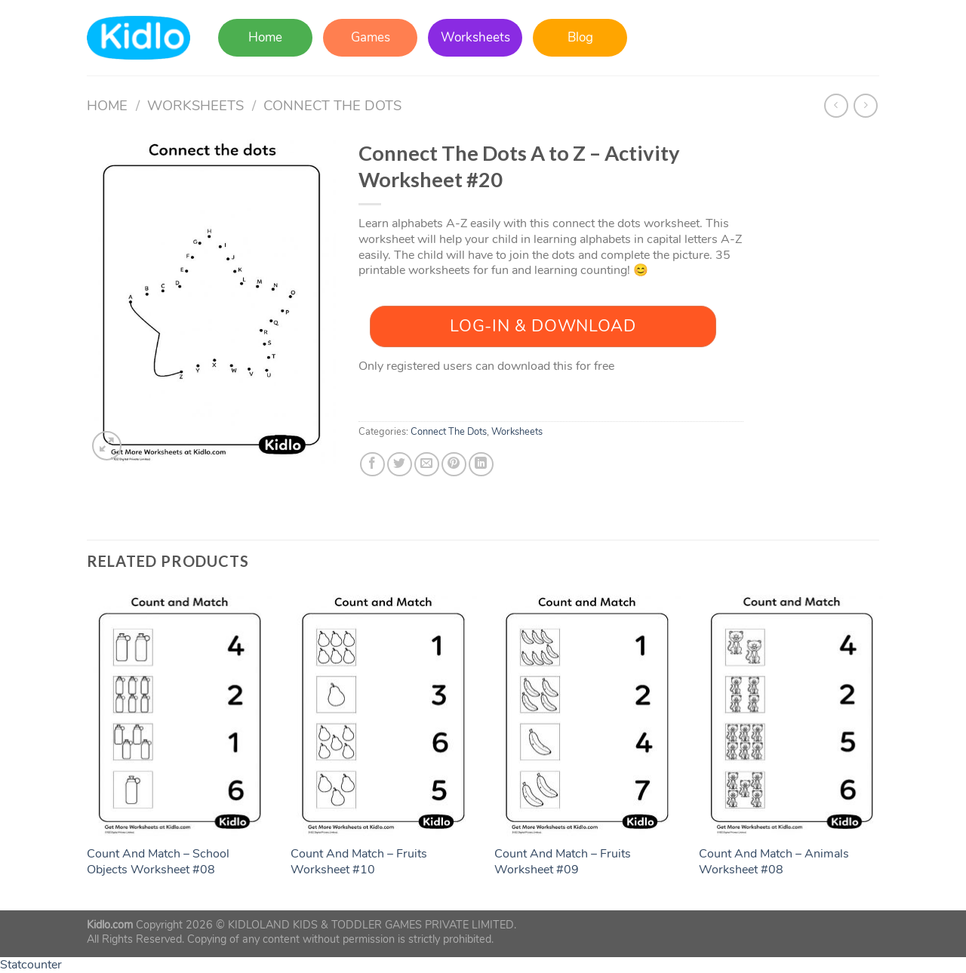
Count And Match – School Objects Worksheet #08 (158, 862)
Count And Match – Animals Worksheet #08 (774, 862)
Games (370, 37)
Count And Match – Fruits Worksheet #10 (359, 862)
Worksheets (475, 37)
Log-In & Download (542, 326)
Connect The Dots (332, 105)
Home (265, 37)
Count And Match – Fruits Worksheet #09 (562, 862)
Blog (580, 37)
